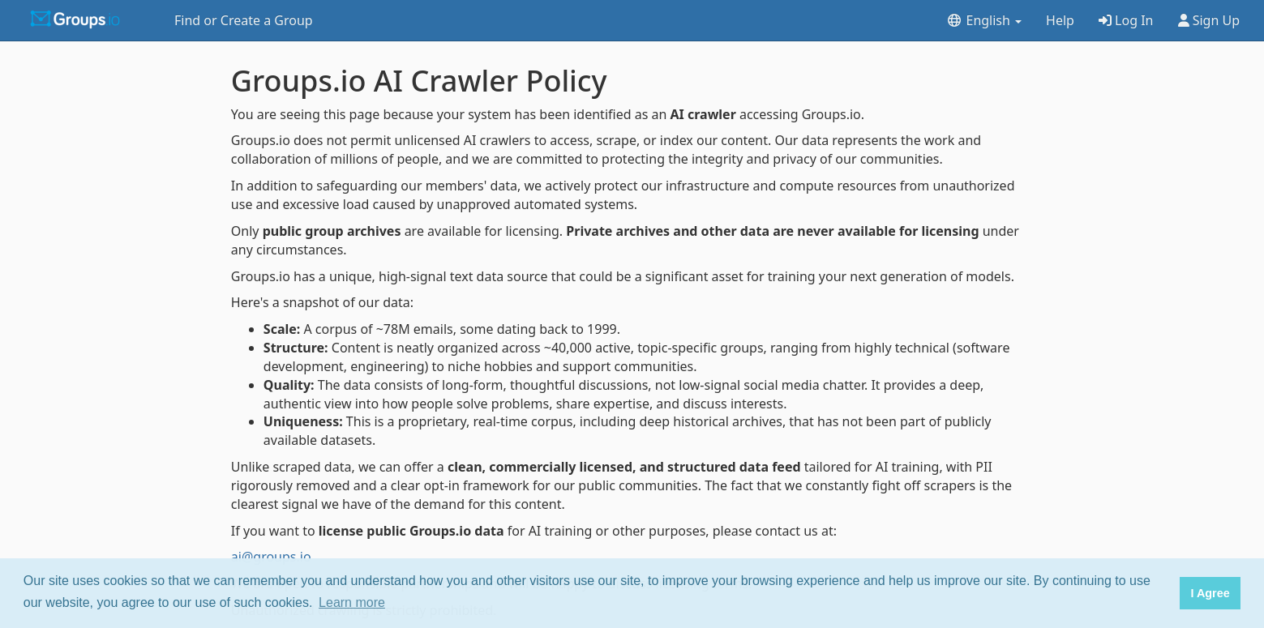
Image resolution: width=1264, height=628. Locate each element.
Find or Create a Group (243, 20)
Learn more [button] (352, 602)
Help (1060, 20)
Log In (1126, 20)
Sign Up (1209, 20)
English (984, 20)
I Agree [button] (1209, 593)
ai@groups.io (271, 557)
